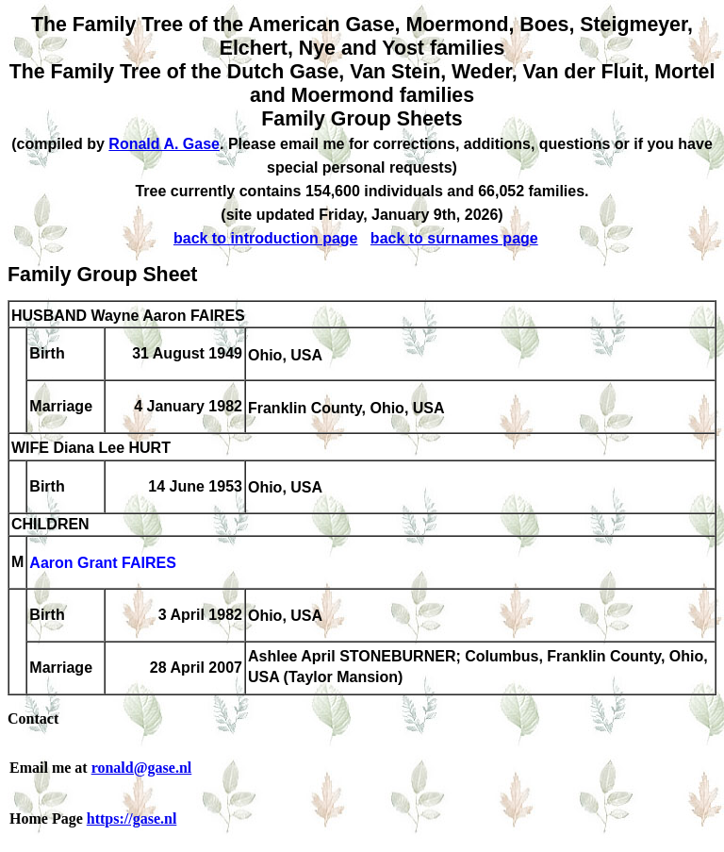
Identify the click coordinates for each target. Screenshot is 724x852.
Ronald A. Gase (164, 144)
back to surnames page (454, 238)
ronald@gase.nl (141, 768)
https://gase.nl (132, 818)
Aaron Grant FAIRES (102, 564)
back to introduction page (265, 238)
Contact (33, 718)
